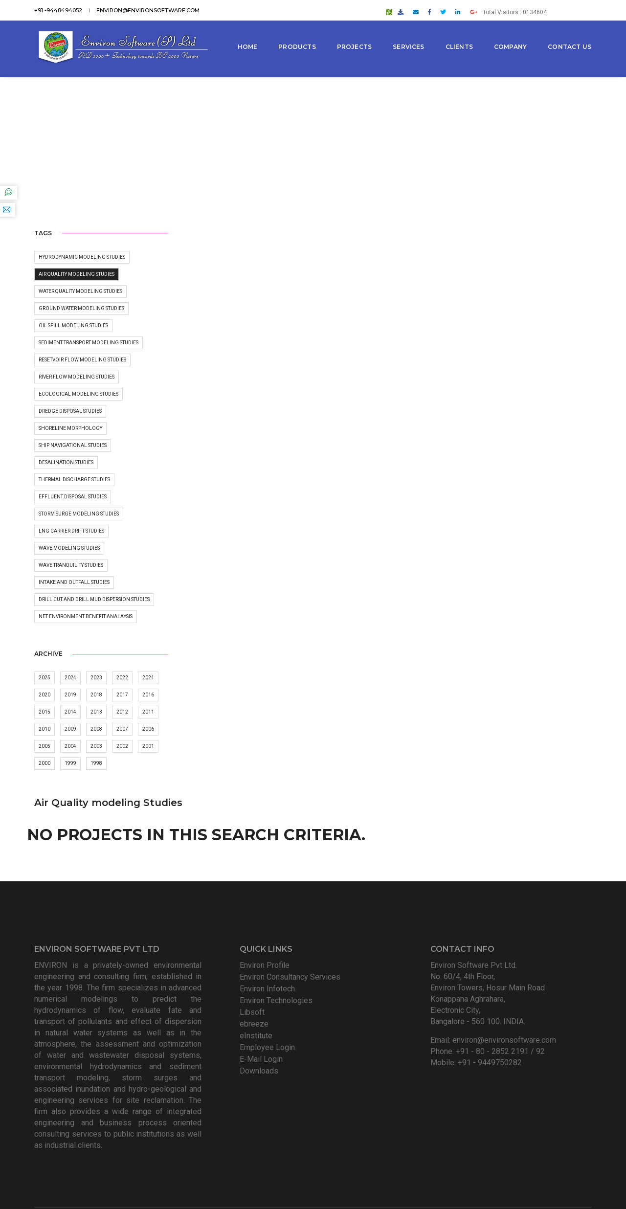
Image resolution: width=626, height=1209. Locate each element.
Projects (354, 34)
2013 (96, 712)
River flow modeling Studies (76, 377)
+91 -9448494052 (58, 8)
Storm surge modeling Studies (79, 513)
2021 (148, 678)
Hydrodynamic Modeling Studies (82, 257)
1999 (70, 763)
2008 (96, 729)
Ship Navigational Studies (73, 445)
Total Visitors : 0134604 (549, 8)
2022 (122, 678)
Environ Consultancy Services (290, 916)
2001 (148, 746)
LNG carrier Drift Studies (71, 531)
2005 (44, 746)
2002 (122, 746)
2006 (148, 729)
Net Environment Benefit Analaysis (86, 616)
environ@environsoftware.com (148, 8)
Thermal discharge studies (74, 479)
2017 (122, 695)
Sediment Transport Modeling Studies (88, 342)
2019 (70, 695)
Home (248, 34)
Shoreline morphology (70, 428)
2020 (44, 695)
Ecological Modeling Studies (78, 394)
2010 (44, 729)
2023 (96, 678)
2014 (70, 712)
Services (409, 34)
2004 (70, 746)
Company (510, 34)
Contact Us (260, 69)
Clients (459, 34)
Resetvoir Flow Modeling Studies (82, 359)
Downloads (259, 1010)
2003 (96, 746)
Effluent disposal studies (73, 496)
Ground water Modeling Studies (81, 308)
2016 (148, 695)
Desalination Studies (66, 462)
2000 (44, 763)
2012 (122, 712)
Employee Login (267, 987)
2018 (96, 695)
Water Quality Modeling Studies (80, 291)
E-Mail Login (261, 999)
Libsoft (252, 952)
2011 (148, 712)
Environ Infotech (267, 928)
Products (297, 34)
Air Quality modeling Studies (76, 274)
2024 (70, 678)
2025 (44, 678)
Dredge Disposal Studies (70, 411)
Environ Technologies (276, 940)
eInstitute (256, 975)
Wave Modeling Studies (69, 548)
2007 (122, 729)
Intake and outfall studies (74, 582)
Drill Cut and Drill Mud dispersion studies (94, 599)
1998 (96, 763)
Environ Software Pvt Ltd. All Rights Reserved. (327, 1172)
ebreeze (254, 963)
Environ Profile (265, 905)
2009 (70, 729)
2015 (44, 712)
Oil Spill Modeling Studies (73, 325)
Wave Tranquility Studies (71, 565)
